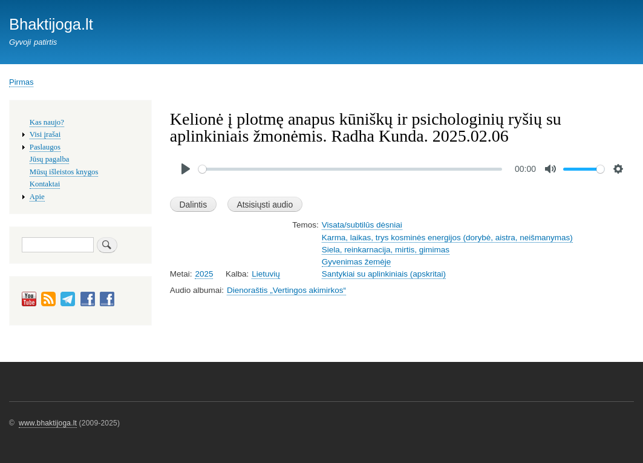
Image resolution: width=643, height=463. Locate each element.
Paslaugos (45, 147)
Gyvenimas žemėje (356, 261)
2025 (204, 273)
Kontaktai (45, 184)
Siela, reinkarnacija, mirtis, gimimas (385, 249)
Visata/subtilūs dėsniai (362, 224)
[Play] (185, 169)
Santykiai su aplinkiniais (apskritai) (384, 273)
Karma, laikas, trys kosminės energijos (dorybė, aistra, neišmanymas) (447, 237)
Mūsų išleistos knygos (64, 172)
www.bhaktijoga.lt (48, 423)
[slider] (350, 169)
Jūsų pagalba (50, 159)
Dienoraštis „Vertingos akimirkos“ (286, 290)
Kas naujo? (47, 122)
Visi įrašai (45, 134)
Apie (37, 196)
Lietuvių (265, 273)
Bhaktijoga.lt (51, 24)
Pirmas (21, 82)
